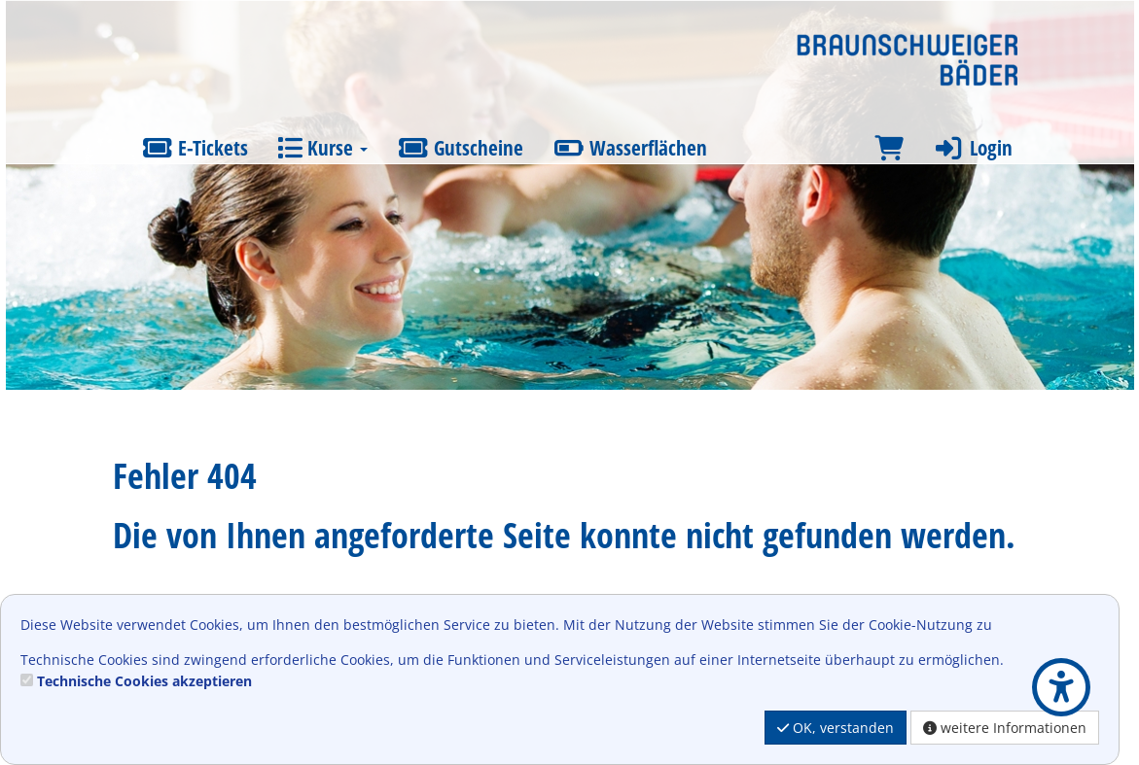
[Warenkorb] (889, 148)
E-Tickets (195, 147)
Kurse (322, 147)
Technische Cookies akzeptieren (144, 681)
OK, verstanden (835, 727)
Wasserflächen (629, 147)
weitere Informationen (1004, 727)
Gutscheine (460, 147)
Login (973, 147)
